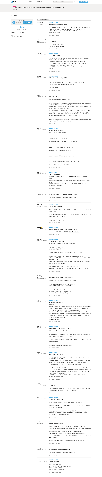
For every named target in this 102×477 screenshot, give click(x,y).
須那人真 (39, 76)
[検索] (54, 2)
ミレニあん (39, 448)
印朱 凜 (39, 172)
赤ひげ (38, 95)
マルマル (39, 193)
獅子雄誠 (39, 384)
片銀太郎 (39, 326)
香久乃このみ (40, 22)
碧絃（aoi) (39, 204)
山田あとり (39, 239)
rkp (38, 397)
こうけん (39, 421)
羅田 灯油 (39, 352)
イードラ (39, 53)
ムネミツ (39, 459)
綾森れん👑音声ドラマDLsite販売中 (41, 228)
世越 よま (39, 128)
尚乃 (38, 300)
